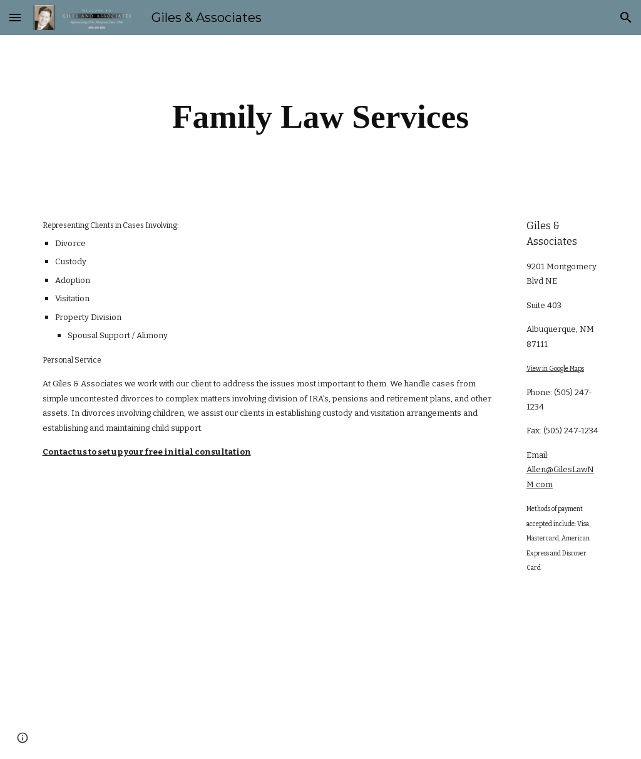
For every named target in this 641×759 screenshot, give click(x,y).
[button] (15, 17)
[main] (320, 116)
